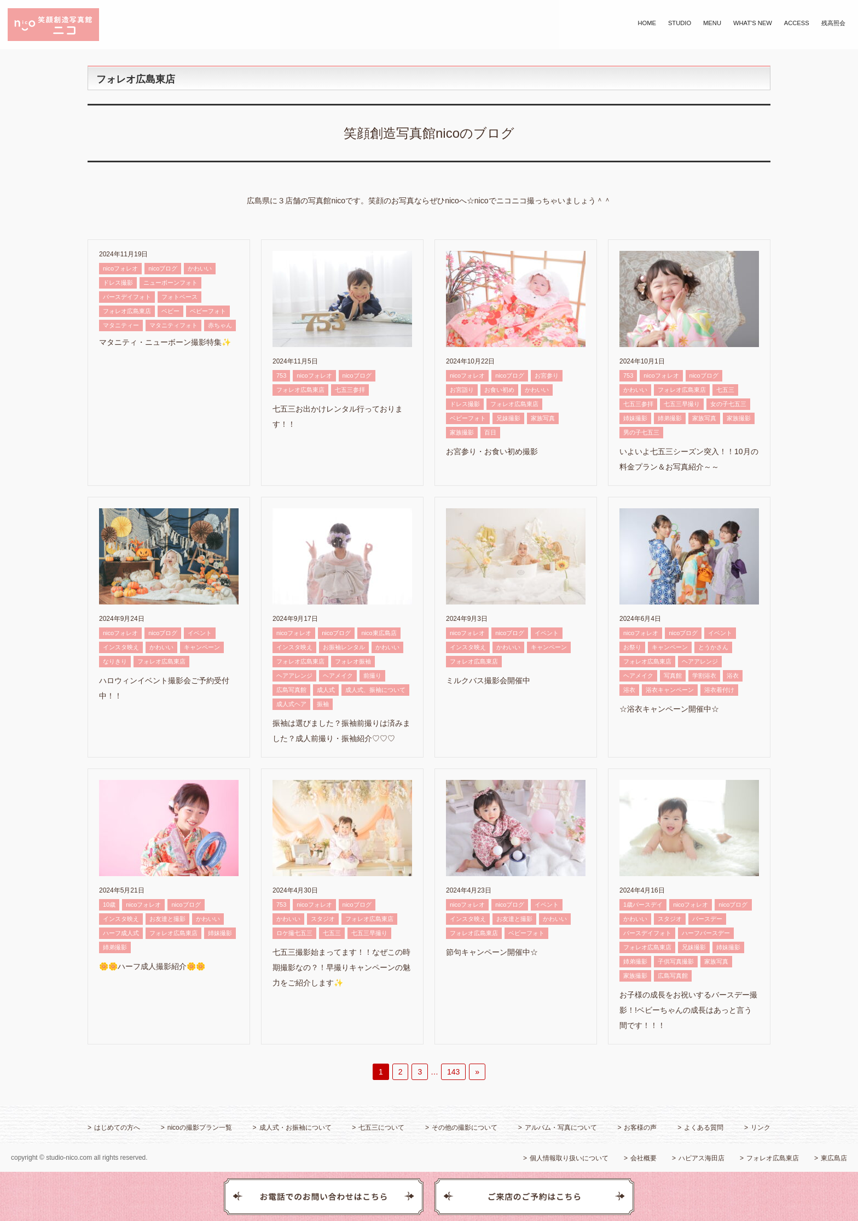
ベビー (170, 311)
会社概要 (643, 1158)
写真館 (673, 675)
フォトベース (179, 296)
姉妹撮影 (635, 418)
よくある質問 (703, 1127)
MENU (712, 23)
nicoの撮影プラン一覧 (199, 1127)
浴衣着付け (719, 689)
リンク (760, 1127)
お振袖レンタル (344, 647)
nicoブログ (162, 268)
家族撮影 (462, 432)
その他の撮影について (464, 1127)
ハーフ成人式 (121, 933)
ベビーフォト (208, 311)
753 (281, 375)
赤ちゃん (220, 325)
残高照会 (833, 23)
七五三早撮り (682, 404)
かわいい (200, 268)
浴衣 (733, 675)
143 (453, 1071)
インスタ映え (121, 647)
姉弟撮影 (670, 418)
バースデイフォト (127, 296)
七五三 (725, 389)
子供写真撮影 (676, 961)
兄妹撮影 (508, 418)
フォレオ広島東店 (127, 311)
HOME (646, 23)
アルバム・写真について (561, 1127)
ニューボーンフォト (170, 282)
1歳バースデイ (643, 904)
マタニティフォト (173, 325)
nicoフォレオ (120, 268)
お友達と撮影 (167, 918)
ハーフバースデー (706, 933)
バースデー (707, 918)
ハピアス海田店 (701, 1158)
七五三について (381, 1127)
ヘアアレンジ (294, 675)
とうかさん (713, 647)
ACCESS (796, 23)
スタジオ (323, 918)
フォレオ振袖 (353, 661)
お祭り (632, 647)
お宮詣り (462, 389)
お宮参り (547, 375)
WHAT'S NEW (752, 23)
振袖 (323, 704)
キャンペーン (202, 647)
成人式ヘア (291, 704)
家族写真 (543, 418)
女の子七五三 (728, 404)
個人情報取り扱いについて (569, 1158)
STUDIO (679, 23)
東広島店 (834, 1158)
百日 (490, 432)
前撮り (372, 675)
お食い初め (499, 389)
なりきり (115, 661)
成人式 (326, 689)
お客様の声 (640, 1127)
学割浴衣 (704, 675)
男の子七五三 (641, 432)
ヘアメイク (338, 675)
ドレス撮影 (118, 282)
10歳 (109, 904)
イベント (200, 633)
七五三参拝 (350, 389)
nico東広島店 (378, 633)
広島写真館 (291, 689)
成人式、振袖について (375, 689)
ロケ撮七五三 (294, 933)
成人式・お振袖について (295, 1127)
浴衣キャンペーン (670, 689)
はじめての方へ (117, 1127)
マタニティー (121, 325)
